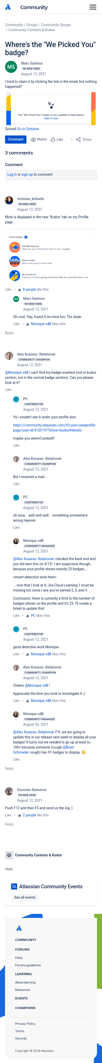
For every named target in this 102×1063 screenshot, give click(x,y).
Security (21, 1038)
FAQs (18, 958)
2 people (29, 815)
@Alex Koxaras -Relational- (33, 559)
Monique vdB (41, 324)
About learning (25, 982)
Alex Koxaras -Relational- (36, 354)
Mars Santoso (32, 63)
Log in (12, 174)
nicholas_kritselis (30, 199)
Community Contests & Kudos (32, 30)
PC (25, 399)
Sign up (27, 174)
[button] (51, 108)
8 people (29, 289)
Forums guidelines (28, 965)
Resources (22, 990)
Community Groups (56, 25)
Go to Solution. (28, 129)
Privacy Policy (25, 1024)
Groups (32, 25)
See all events (25, 897)
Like (8, 289)
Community (34, 7)
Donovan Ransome (31, 790)
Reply (9, 333)
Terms (19, 1031)
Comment (15, 139)
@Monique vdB (16, 372)
